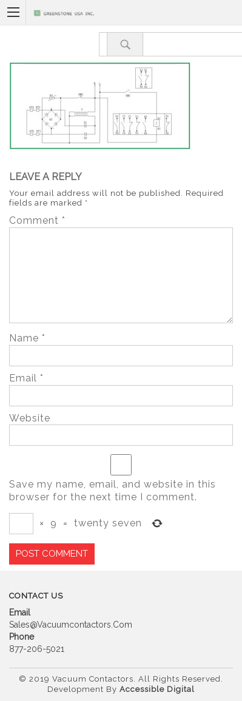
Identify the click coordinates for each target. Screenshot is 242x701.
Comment (37, 220)
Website (29, 418)
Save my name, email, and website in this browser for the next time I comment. (112, 490)
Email (26, 378)
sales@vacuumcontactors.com (70, 624)
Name (27, 338)
